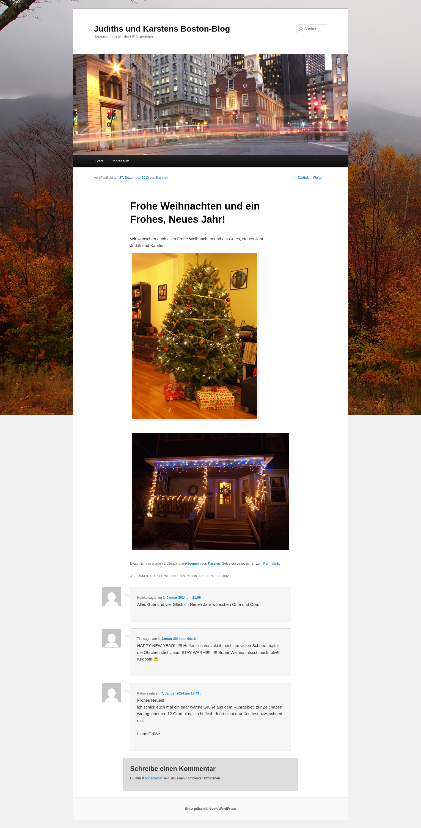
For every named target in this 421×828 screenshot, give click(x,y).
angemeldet (153, 778)
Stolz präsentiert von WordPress (210, 809)
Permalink (271, 563)
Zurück (301, 178)
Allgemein (193, 563)
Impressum (120, 161)
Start (99, 161)
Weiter (320, 178)
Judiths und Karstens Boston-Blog (162, 28)
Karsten (162, 178)
